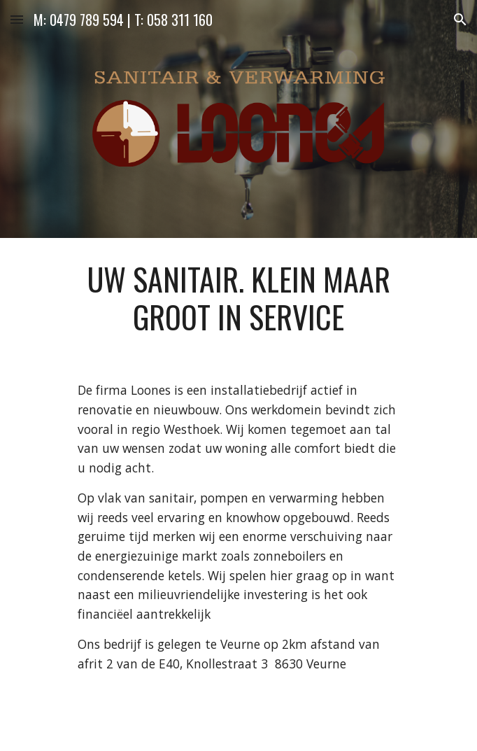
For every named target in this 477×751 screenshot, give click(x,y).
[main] (238, 298)
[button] (17, 19)
